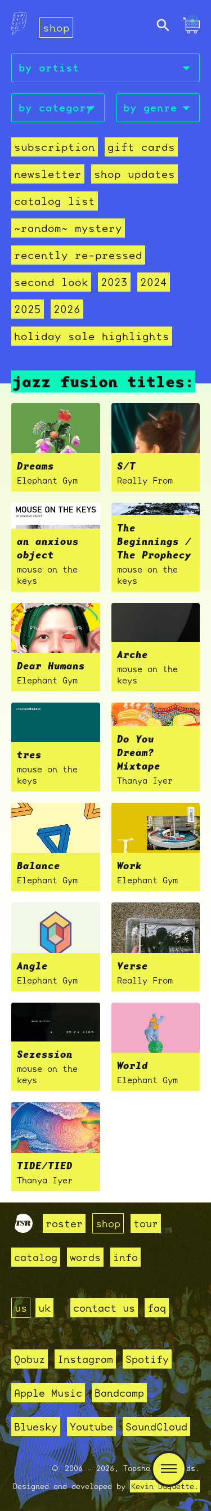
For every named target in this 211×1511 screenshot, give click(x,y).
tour (145, 1223)
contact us (104, 1308)
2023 (114, 282)
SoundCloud (156, 1426)
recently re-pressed (78, 255)
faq (156, 1308)
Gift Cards (141, 147)
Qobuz (29, 1359)
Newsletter (48, 174)
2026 (66, 309)
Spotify (147, 1359)
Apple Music (48, 1393)
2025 (27, 309)
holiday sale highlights (91, 336)
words (85, 1257)
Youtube (91, 1426)
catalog (35, 1257)
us (21, 1308)
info (125, 1257)
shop (56, 27)
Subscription (54, 147)
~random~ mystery (68, 228)
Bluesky (35, 1426)
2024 (153, 282)
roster (64, 1223)
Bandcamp (119, 1393)
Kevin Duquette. (165, 1486)
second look (51, 282)
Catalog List (54, 201)
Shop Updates (134, 174)
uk (44, 1308)
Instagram (85, 1359)
